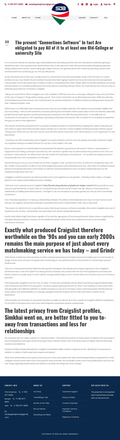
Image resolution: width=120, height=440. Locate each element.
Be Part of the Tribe (41, 403)
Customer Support (70, 391)
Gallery (82, 18)
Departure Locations (70, 417)
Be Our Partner (39, 409)
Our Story (37, 391)
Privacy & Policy (68, 397)
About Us (26, 18)
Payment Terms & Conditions (69, 410)
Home (14, 18)
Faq (105, 18)
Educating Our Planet (42, 414)
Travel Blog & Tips (41, 397)
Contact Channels (69, 403)
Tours (38, 18)
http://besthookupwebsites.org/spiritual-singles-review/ (68, 185)
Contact (94, 18)
